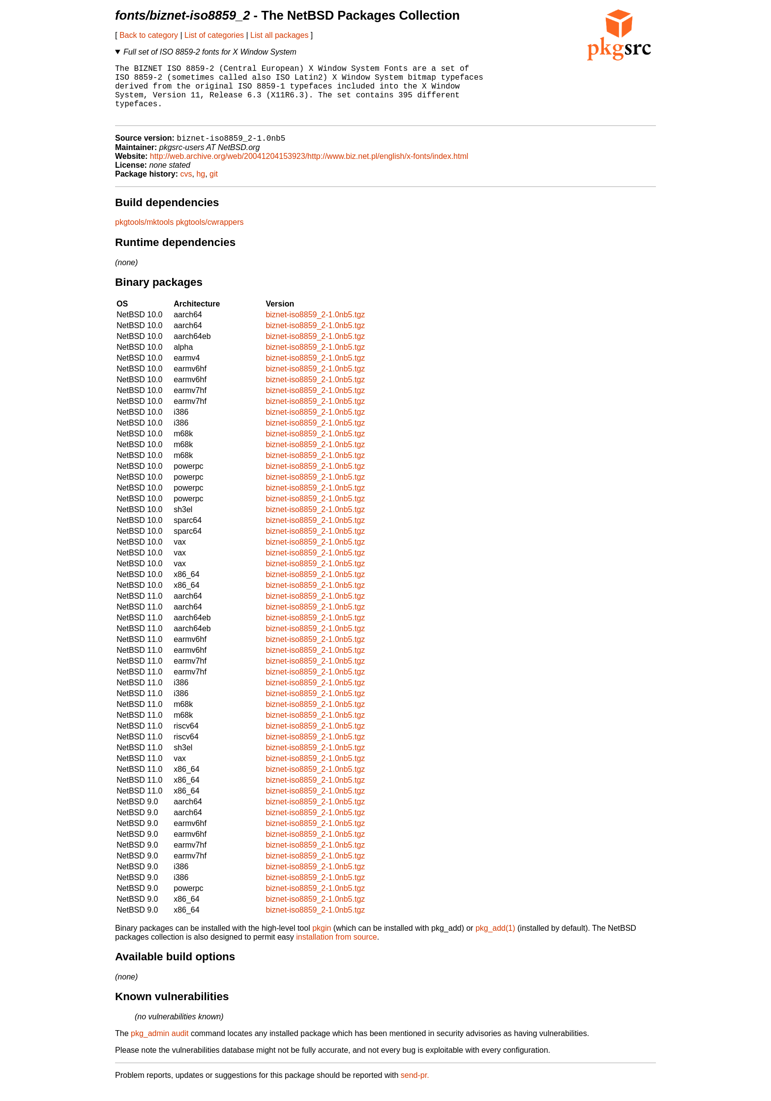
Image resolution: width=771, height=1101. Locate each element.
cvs (186, 187)
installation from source (336, 950)
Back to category (148, 35)
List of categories (214, 35)
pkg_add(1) (495, 941)
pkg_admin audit (159, 1046)
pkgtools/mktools (144, 235)
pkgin (321, 941)
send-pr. (415, 1088)
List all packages (279, 35)
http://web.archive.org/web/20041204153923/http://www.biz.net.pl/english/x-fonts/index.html (309, 169)
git (213, 187)
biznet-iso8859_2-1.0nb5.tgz (315, 328)
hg (200, 187)
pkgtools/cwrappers (210, 235)
